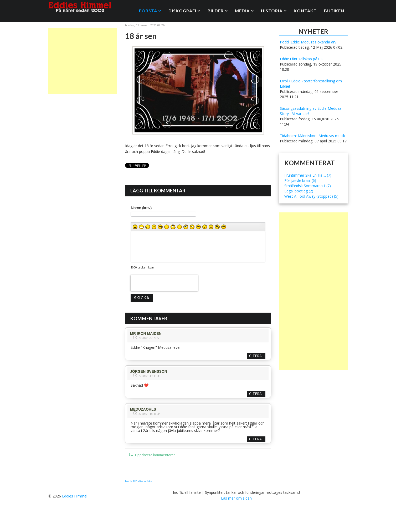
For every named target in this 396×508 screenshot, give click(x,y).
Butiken (334, 10)
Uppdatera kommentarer (152, 454)
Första (148, 10)
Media (242, 10)
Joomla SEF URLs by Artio (138, 480)
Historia (271, 10)
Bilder (216, 10)
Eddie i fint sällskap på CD (301, 58)
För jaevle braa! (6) (300, 180)
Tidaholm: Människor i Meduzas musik (312, 135)
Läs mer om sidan (236, 498)
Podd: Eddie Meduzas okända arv (308, 41)
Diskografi (182, 10)
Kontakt (305, 10)
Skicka (142, 297)
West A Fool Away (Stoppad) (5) (311, 196)
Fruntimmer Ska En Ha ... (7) (307, 175)
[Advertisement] (82, 61)
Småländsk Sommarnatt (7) (307, 185)
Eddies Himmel (74, 496)
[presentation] (164, 283)
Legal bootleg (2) (298, 190)
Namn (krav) (141, 207)
